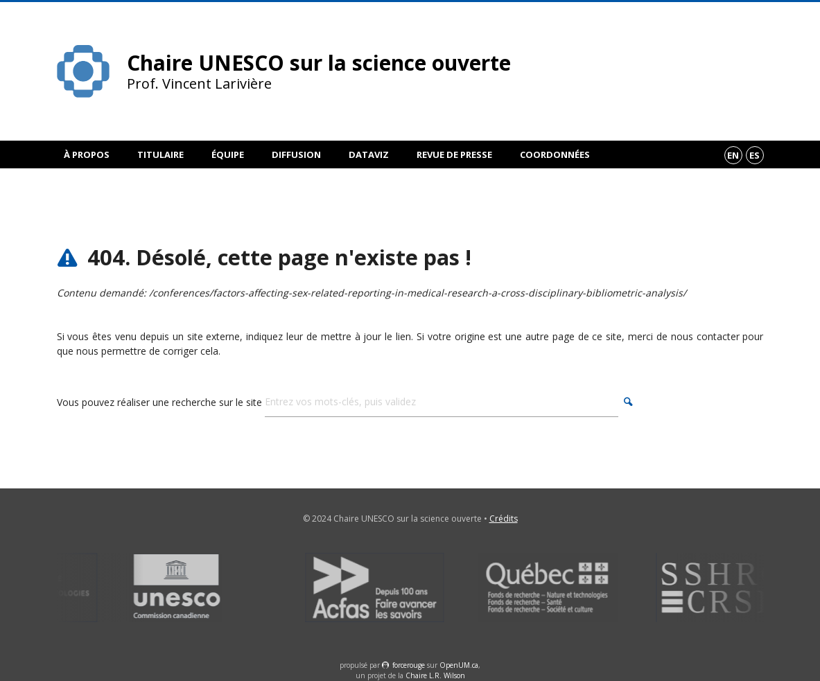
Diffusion (296, 154)
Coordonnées (555, 154)
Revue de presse (454, 154)
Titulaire (160, 154)
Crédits (503, 518)
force (408, 665)
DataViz (369, 154)
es (754, 155)
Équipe (227, 154)
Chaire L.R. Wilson (435, 675)
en (733, 155)
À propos (87, 154)
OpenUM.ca (458, 665)
